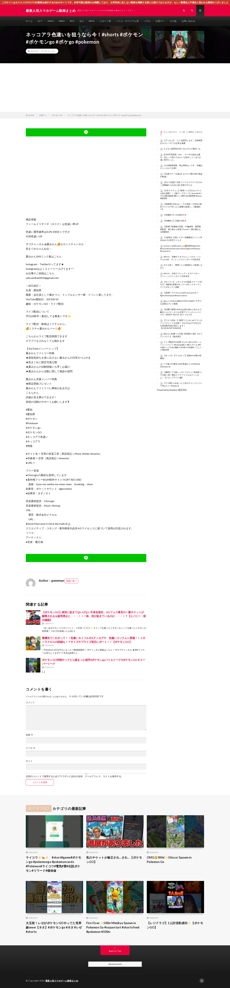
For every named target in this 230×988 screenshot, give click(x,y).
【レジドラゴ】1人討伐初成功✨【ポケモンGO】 (175, 925)
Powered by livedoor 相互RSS (172, 389)
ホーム (29, 21)
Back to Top (115, 951)
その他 (173, 21)
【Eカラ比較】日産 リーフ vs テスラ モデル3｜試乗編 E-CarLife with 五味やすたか (181, 183)
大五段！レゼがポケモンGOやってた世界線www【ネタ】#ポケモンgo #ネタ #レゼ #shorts (54, 927)
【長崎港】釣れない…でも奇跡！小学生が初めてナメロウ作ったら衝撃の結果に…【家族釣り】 (181, 207)
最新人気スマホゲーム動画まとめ (61, 980)
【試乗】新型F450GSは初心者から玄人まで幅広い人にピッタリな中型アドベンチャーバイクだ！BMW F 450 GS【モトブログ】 (181, 312)
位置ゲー (160, 21)
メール (30, 748)
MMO (62, 21)
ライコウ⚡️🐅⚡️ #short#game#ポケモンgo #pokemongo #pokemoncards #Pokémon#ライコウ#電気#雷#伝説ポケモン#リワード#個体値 (53, 864)
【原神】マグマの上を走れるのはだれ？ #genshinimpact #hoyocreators (179, 294)
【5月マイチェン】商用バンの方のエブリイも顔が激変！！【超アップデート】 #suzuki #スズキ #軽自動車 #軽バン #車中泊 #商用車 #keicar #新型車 (181, 194)
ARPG (51, 21)
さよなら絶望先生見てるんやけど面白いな (181, 148)
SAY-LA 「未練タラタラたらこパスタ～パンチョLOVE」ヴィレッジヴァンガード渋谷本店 (180, 258)
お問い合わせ (188, 21)
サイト (29, 761)
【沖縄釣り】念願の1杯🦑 (175, 220)
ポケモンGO (49, 51)
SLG (81, 21)
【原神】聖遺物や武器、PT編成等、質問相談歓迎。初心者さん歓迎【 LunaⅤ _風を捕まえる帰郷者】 (180, 229)
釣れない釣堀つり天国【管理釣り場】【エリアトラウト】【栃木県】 (181, 335)
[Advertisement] (115, 87)
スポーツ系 (105, 21)
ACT (40, 21)
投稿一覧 (70, 581)
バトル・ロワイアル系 (127, 21)
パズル (147, 21)
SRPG (92, 21)
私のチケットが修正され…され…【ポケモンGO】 (114, 860)
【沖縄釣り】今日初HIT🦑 (175, 215)
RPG (72, 21)
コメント (30, 702)
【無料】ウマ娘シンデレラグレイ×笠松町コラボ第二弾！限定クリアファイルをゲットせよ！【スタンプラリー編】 (181, 375)
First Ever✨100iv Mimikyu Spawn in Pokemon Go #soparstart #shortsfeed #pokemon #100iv (112, 927)
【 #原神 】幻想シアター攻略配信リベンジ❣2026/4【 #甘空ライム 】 (181, 238)
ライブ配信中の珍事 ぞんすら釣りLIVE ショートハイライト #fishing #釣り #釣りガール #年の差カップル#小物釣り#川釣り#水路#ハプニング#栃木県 (181, 346)
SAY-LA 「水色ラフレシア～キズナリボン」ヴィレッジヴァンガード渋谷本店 (180, 274)
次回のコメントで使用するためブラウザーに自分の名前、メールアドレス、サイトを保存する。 (74, 776)
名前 (29, 735)
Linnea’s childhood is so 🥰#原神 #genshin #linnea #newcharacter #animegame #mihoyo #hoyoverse (180, 248)
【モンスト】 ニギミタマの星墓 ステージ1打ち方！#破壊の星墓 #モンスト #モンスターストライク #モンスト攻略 (181, 284)
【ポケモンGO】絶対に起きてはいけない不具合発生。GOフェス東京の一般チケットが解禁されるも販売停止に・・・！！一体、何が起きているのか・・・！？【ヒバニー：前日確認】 (94, 616)
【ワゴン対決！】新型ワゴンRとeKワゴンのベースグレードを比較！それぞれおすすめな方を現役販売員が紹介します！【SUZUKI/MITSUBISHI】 (181, 324)
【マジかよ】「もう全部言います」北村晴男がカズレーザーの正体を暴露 (181, 141)
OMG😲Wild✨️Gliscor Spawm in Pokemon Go (169, 860)
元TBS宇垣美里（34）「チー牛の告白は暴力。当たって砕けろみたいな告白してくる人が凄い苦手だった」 (180, 157)
